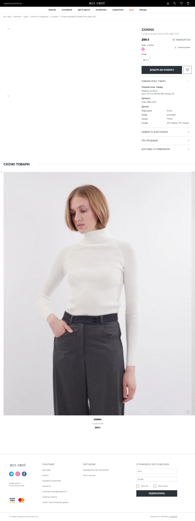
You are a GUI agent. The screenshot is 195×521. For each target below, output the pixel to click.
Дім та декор (84, 10)
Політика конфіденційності (54, 492)
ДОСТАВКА (46, 470)
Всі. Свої (7, 17)
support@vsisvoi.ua (13, 3)
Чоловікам (67, 10)
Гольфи (54, 17)
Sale (131, 10)
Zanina (148, 30)
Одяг (25, 17)
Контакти (46, 486)
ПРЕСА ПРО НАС (89, 476)
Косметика (101, 10)
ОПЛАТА (45, 476)
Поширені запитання (51, 481)
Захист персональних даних (55, 502)
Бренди (143, 10)
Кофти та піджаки (39, 17)
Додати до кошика (162, 70)
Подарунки (117, 10)
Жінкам (52, 10)
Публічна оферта (49, 497)
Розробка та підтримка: (163, 517)
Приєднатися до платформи (96, 470)
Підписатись (157, 493)
